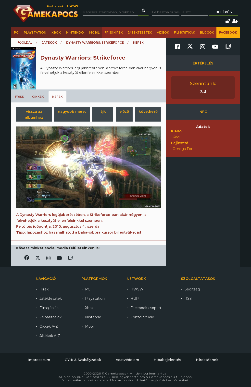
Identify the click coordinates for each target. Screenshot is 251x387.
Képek (57, 97)
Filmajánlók (49, 308)
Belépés (223, 12)
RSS (188, 298)
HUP (134, 298)
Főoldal (24, 42)
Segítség (192, 289)
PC (16, 32)
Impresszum (39, 360)
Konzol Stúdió (142, 317)
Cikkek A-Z (48, 326)
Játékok (49, 42)
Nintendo (75, 32)
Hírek (44, 289)
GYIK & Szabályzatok (83, 360)
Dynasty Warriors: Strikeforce (95, 42)
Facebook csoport (145, 308)
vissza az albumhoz (34, 114)
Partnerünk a (62, 6)
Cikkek (38, 97)
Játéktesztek (140, 32)
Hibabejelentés (167, 360)
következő (148, 111)
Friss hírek (114, 32)
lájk (103, 111)
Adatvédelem (127, 360)
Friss (19, 97)
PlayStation (35, 32)
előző (124, 111)
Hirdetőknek (207, 360)
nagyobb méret (72, 111)
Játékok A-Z (49, 336)
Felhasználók (50, 317)
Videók (163, 32)
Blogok (207, 32)
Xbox (56, 32)
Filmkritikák (184, 32)
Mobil (94, 32)
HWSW (136, 289)
